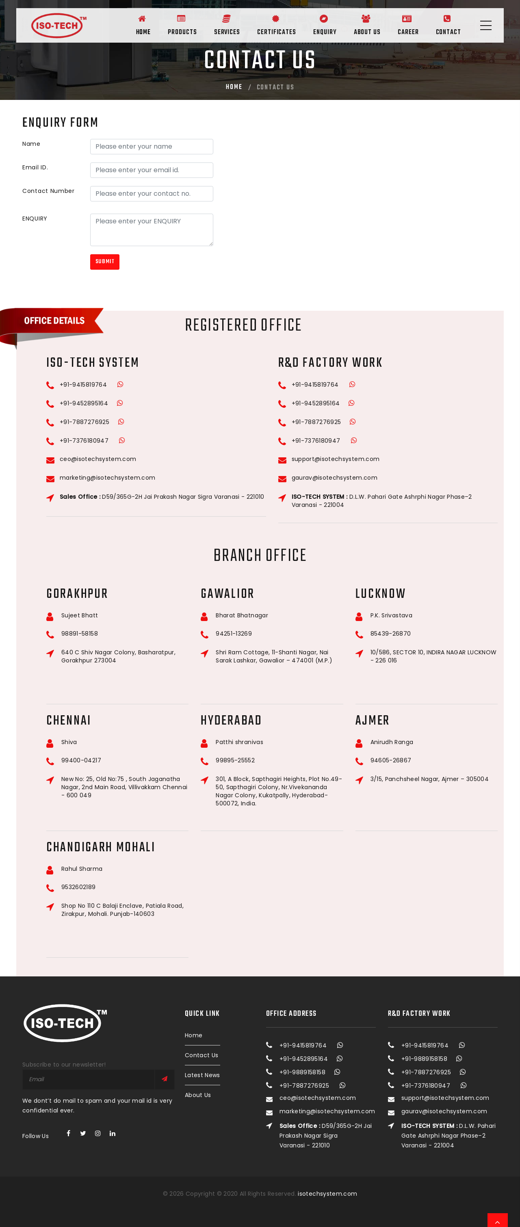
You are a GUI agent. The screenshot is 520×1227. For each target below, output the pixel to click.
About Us (361, 24)
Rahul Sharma (81, 869)
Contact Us (202, 1055)
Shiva (69, 742)
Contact (447, 24)
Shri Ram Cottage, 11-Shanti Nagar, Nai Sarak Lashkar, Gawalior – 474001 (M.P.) (274, 656)
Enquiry (316, 24)
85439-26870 (390, 634)
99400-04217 (81, 760)
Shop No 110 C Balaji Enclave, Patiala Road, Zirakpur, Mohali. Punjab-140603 (122, 910)
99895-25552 (235, 760)
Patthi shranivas (239, 742)
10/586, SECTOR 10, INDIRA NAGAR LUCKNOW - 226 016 (433, 656)
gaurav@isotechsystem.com (334, 478)
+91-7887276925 (84, 422)
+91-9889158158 (302, 1072)
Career (404, 24)
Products (167, 24)
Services (214, 24)
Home (125, 24)
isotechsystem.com (327, 1194)
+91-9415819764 (83, 385)
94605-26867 (391, 760)
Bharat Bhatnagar (242, 615)
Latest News (202, 1075)
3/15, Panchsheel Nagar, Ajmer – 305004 (429, 779)
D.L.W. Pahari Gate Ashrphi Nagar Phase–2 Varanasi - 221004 (382, 501)
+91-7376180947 (84, 441)
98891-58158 (79, 634)
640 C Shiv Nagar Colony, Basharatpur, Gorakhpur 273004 (118, 656)
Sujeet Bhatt (79, 615)
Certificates (266, 24)
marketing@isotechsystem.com (107, 478)
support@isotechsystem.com (336, 459)
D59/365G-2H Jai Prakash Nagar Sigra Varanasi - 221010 (162, 497)
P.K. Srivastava (391, 615)
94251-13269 (234, 634)
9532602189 (78, 887)
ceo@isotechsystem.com (98, 459)
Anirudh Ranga (392, 742)
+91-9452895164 (84, 403)
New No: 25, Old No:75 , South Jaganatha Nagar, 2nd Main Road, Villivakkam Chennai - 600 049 (124, 787)
